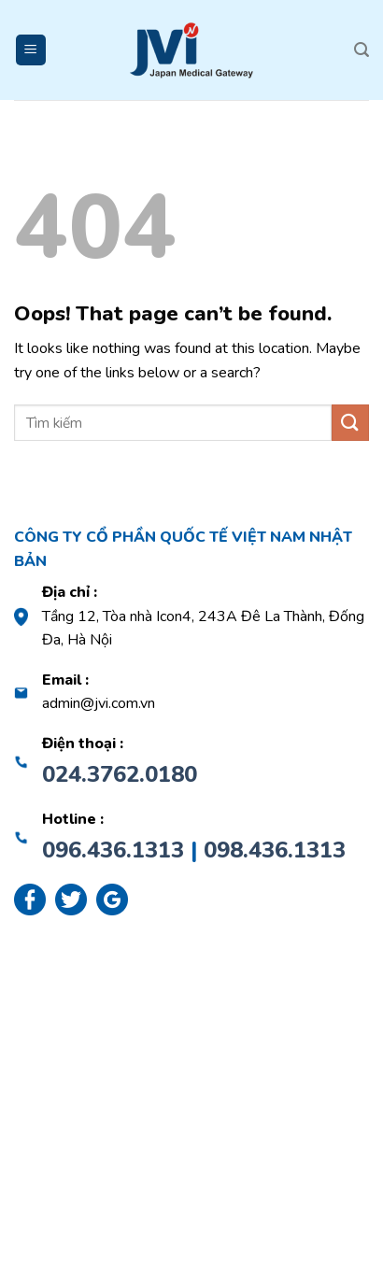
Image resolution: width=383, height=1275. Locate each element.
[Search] (361, 50)
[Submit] (350, 422)
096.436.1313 (113, 850)
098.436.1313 (275, 850)
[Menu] (31, 50)
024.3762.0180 (119, 774)
